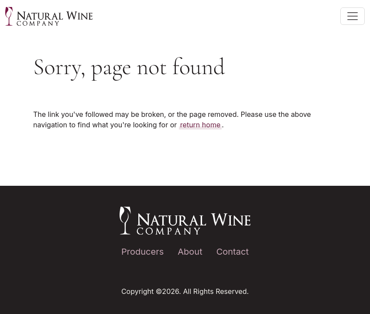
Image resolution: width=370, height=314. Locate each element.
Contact (232, 251)
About (190, 251)
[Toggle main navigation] (352, 16)
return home (200, 124)
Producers (142, 251)
